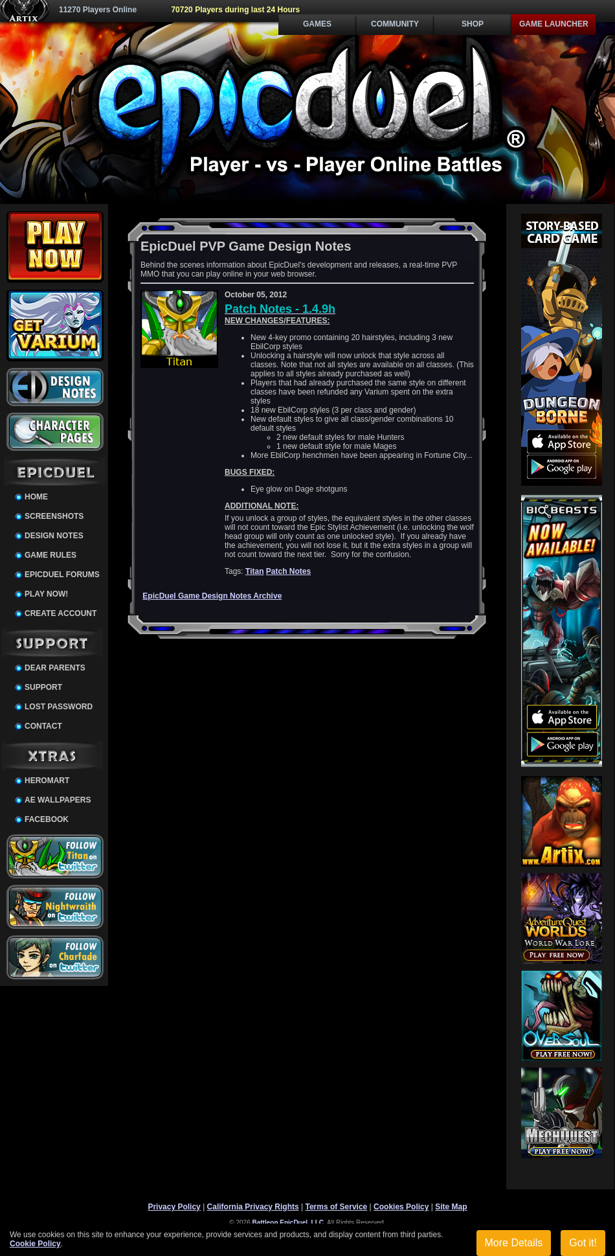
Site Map (451, 1206)
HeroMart (47, 780)
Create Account (60, 613)
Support (43, 687)
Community (395, 24)
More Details (514, 1242)
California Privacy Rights (253, 1206)
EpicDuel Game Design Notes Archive (212, 595)
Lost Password (59, 706)
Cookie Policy (35, 1243)
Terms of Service (336, 1206)
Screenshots (54, 516)
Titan (254, 571)
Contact (43, 726)
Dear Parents (55, 667)
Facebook (47, 819)
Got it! (583, 1242)
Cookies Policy (401, 1206)
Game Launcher (553, 24)
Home (36, 496)
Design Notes (54, 535)
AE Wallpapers (58, 800)
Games (317, 24)
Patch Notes (288, 571)
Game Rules (50, 555)
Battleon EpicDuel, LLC (288, 1222)
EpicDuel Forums (62, 574)
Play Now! (46, 594)
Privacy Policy (174, 1206)
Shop (473, 24)
